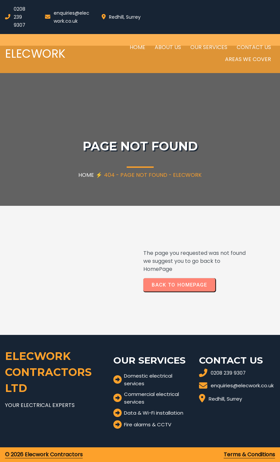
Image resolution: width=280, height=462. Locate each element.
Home (86, 175)
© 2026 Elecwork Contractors (44, 454)
